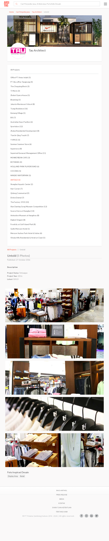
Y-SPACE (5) (15, 140)
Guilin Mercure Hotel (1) (20, 229)
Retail (22, 476)
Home (11, 12)
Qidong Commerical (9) (20, 193)
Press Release (61, 495)
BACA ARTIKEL (61, 490)
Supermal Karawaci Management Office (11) (28, 153)
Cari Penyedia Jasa (23, 12)
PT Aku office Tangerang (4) (22, 82)
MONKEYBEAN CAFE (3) (20, 158)
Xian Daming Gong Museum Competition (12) (29, 207)
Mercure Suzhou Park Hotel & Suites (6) (26, 233)
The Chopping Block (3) (20, 86)
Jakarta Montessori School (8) (23, 104)
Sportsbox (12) (17, 126)
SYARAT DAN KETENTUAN (61, 507)
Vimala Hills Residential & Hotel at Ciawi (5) (28, 238)
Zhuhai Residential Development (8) (25, 131)
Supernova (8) (16, 149)
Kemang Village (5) (18, 113)
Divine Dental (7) (17, 198)
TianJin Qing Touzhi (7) (20, 135)
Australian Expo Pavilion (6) (22, 122)
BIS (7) (13, 117)
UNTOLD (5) (15, 180)
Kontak (61, 503)
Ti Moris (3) (15, 91)
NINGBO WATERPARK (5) (21, 175)
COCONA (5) (16, 171)
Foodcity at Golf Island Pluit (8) (23, 224)
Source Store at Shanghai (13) (22, 211)
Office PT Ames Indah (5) (21, 77)
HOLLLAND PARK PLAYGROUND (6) (25, 166)
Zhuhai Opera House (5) (20, 95)
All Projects (15, 70)
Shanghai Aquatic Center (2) (22, 184)
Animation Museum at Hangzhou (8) (25, 215)
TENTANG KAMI (62, 512)
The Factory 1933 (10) (20, 202)
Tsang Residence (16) (19, 109)
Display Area (13, 476)
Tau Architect (37, 12)
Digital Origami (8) (18, 220)
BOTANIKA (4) (16, 162)
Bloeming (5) (16, 100)
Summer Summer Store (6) (21, 144)
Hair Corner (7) (17, 189)
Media (61, 499)
